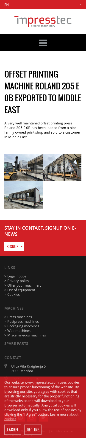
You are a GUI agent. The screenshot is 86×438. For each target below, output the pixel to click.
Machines (14, 308)
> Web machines (17, 330)
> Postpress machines (21, 321)
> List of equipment (19, 290)
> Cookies (12, 294)
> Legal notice (15, 276)
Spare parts (16, 343)
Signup (13, 246)
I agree (13, 430)
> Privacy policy (16, 280)
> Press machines (18, 316)
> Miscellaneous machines (25, 335)
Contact (12, 357)
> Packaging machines (21, 326)
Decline (33, 430)
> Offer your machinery (23, 285)
